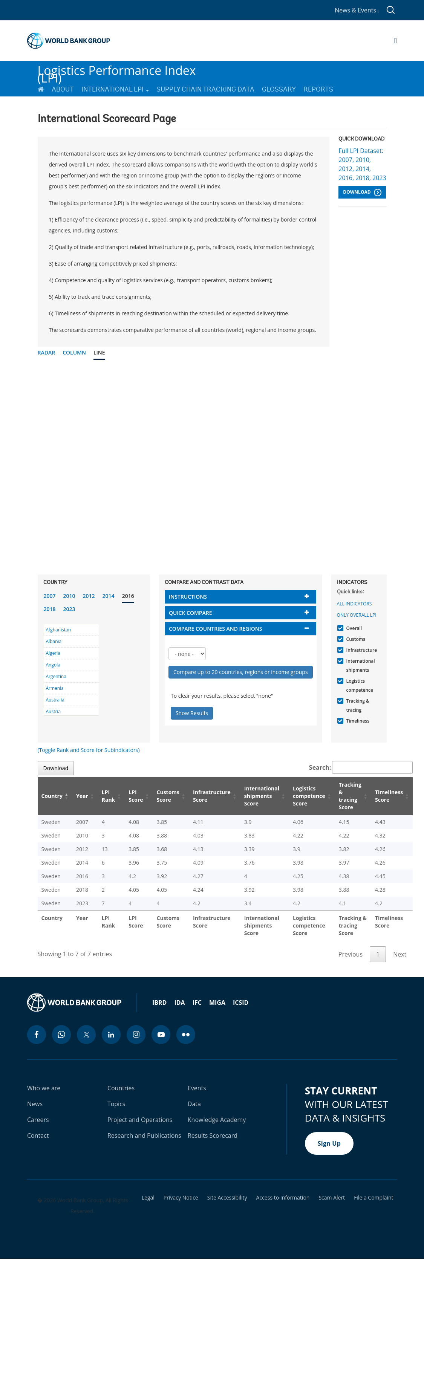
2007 (50, 595)
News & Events (357, 10)
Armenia (55, 688)
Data (194, 1104)
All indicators (354, 604)
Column (74, 352)
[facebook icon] (36, 1034)
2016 (128, 595)
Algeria (53, 653)
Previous (350, 954)
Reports (318, 89)
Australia (55, 700)
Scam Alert (331, 1198)
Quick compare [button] (190, 613)
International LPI (115, 89)
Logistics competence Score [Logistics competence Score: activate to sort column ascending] (309, 796)
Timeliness (356, 721)
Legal (148, 1198)
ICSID (240, 1002)
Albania (54, 641)
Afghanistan (58, 630)
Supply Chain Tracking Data (205, 89)
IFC (197, 1002)
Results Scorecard (212, 1135)
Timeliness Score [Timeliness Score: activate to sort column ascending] (389, 796)
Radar (46, 352)
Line (99, 352)
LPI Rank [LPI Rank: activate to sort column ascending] (108, 796)
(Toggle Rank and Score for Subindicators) (89, 749)
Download (362, 192)
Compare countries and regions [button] (215, 628)
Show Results (192, 713)
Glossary (279, 89)
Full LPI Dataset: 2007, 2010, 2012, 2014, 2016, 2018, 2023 (362, 164)
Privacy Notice (181, 1198)
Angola (53, 665)
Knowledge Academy (217, 1120)
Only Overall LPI (357, 615)
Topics (116, 1104)
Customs (354, 639)
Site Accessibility (227, 1198)
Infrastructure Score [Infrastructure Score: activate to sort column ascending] (212, 796)
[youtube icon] (161, 1034)
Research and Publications (144, 1135)
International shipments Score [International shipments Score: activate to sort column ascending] (261, 796)
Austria (53, 711)
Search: (361, 767)
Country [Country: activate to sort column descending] (52, 795)
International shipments (359, 665)
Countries (121, 1088)
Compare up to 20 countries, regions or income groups (240, 672)
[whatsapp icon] (61, 1034)
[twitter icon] (86, 1034)
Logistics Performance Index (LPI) (117, 71)
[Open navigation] (395, 40)
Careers (38, 1120)
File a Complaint (373, 1198)
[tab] (240, 596)
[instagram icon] (136, 1034)
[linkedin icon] (111, 1034)
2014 (109, 595)
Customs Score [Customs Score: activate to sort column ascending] (168, 796)
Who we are (43, 1088)
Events (197, 1088)
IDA (179, 1002)
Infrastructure (360, 650)
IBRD (159, 1002)
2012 (89, 595)
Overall (353, 628)
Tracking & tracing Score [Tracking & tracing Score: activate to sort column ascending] (350, 796)
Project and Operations (139, 1120)
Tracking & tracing (356, 705)
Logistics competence (358, 685)
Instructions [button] (188, 596)
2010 (69, 595)
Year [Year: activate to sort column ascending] (82, 795)
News (35, 1104)
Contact (38, 1135)
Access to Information (283, 1198)
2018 (50, 609)
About (63, 89)
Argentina (56, 676)
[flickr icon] (185, 1034)
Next (399, 954)
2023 (69, 609)
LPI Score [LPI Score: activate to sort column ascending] (136, 796)
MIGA (217, 1002)
